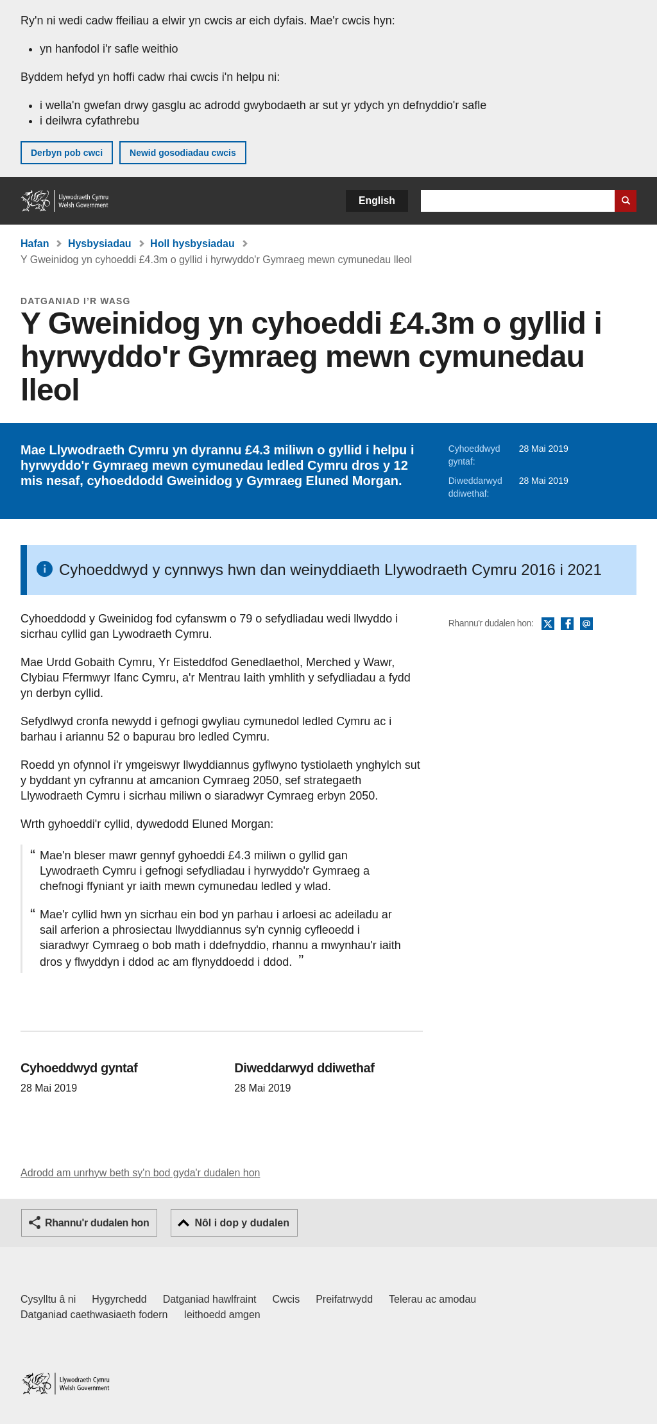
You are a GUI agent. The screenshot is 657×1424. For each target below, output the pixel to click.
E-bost (586, 624)
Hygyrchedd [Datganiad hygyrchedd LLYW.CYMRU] (119, 1299)
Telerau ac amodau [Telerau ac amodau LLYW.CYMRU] (432, 1299)
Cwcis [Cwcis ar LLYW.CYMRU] (286, 1299)
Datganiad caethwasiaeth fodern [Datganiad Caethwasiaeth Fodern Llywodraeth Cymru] (94, 1314)
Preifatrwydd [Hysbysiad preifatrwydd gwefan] (344, 1299)
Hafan (35, 243)
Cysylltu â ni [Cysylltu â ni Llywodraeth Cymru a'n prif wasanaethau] (48, 1299)
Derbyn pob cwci (67, 153)
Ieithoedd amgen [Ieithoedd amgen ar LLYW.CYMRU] (222, 1314)
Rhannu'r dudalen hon (97, 1222)
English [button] (377, 200)
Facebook (567, 624)
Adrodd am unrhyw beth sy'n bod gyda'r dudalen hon (140, 1172)
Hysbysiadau (100, 243)
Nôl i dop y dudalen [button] (241, 1222)
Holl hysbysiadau (192, 243)
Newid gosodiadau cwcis (183, 153)
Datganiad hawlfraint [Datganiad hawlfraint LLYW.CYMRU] (210, 1299)
